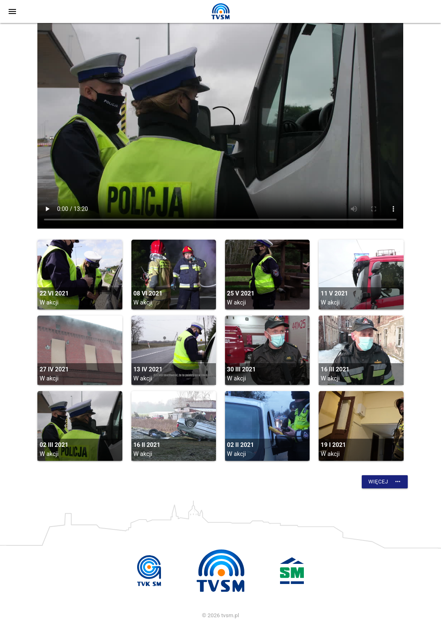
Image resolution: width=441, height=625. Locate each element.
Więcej (384, 481)
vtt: (220, 126)
